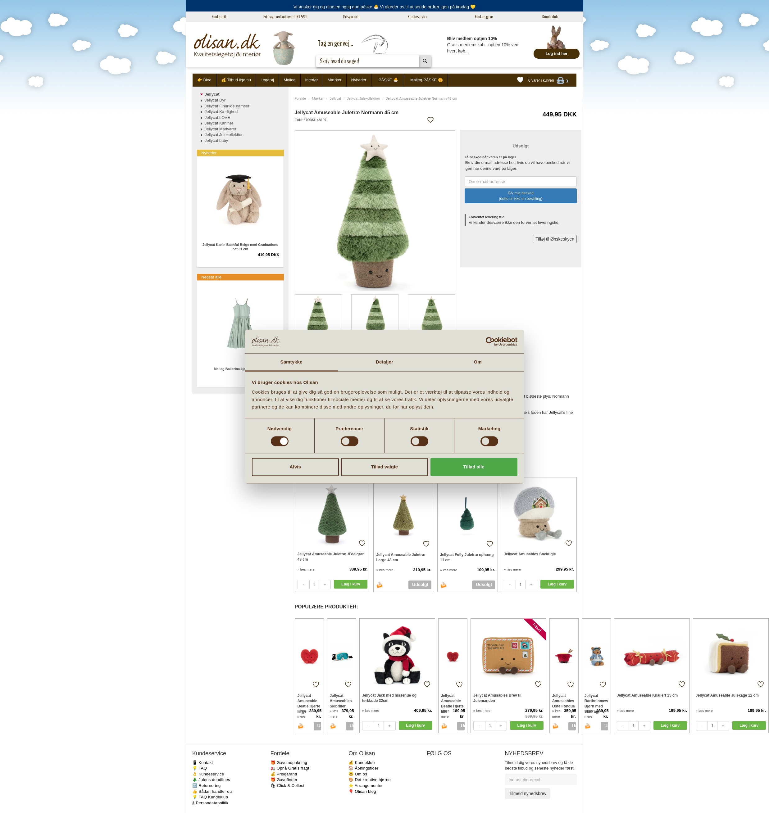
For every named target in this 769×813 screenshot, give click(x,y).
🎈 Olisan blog (362, 791)
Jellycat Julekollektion (363, 98)
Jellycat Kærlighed (221, 111)
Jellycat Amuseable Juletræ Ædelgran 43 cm (331, 557)
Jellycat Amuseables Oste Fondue (563, 700)
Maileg (289, 80)
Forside (300, 98)
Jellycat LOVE (217, 117)
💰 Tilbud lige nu (236, 80)
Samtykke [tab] (291, 362)
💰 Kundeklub (361, 762)
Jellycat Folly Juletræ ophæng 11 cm (467, 557)
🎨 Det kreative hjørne (369, 779)
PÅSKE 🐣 (388, 80)
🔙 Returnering (206, 785)
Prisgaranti (351, 16)
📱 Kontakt (202, 762)
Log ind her (557, 53)
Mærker (335, 80)
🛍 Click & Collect (288, 785)
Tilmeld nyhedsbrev (527, 793)
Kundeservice (418, 16)
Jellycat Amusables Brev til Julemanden (497, 698)
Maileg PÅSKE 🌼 (426, 80)
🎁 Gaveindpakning (289, 762)
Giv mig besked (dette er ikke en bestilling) (520, 196)
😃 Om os (357, 774)
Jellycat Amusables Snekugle (530, 554)
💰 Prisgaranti (284, 774)
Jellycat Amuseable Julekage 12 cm (727, 695)
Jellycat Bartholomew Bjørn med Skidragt (596, 700)
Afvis (295, 467)
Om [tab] (477, 362)
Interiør (311, 80)
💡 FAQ (199, 768)
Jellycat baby (216, 140)
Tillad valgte (384, 467)
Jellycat (335, 98)
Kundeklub (550, 16)
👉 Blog (204, 80)
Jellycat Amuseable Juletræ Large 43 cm (400, 557)
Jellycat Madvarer (220, 129)
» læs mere (306, 569)
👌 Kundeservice (208, 774)
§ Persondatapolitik (210, 803)
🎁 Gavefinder (284, 779)
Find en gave (484, 16)
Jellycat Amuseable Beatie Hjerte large (309, 700)
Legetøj (267, 80)
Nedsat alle (211, 277)
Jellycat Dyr (215, 100)
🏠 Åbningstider (363, 768)
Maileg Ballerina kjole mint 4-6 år (240, 369)
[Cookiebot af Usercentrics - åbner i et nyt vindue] (490, 341)
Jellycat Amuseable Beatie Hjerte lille (452, 700)
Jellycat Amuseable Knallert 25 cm (647, 695)
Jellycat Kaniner (219, 123)
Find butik (219, 16)
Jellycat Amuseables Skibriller (341, 700)
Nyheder (358, 80)
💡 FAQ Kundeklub (210, 797)
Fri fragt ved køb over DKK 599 (285, 16)
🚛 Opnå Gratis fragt (290, 768)
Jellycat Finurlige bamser (227, 106)
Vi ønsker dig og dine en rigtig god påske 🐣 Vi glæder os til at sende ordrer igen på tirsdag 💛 (384, 6)
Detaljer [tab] (384, 362)
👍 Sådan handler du (212, 791)
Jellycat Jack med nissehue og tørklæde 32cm (389, 698)
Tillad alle (473, 467)
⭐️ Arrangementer (365, 785)
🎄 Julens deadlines (211, 779)
